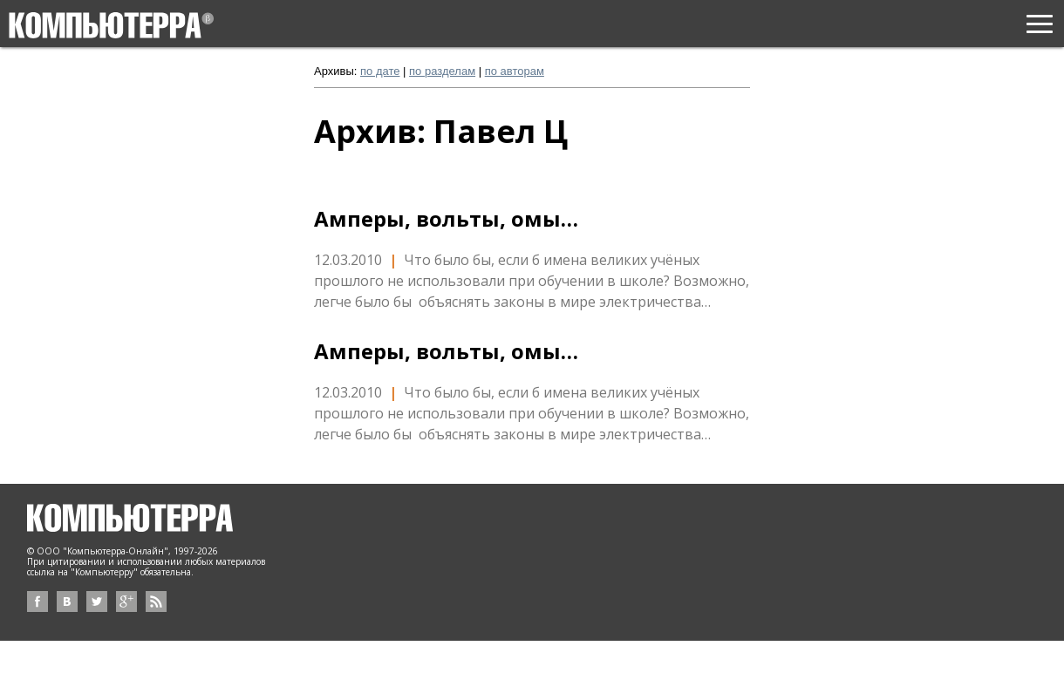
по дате (379, 71)
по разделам (442, 71)
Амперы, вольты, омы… (446, 219)
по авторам (514, 71)
